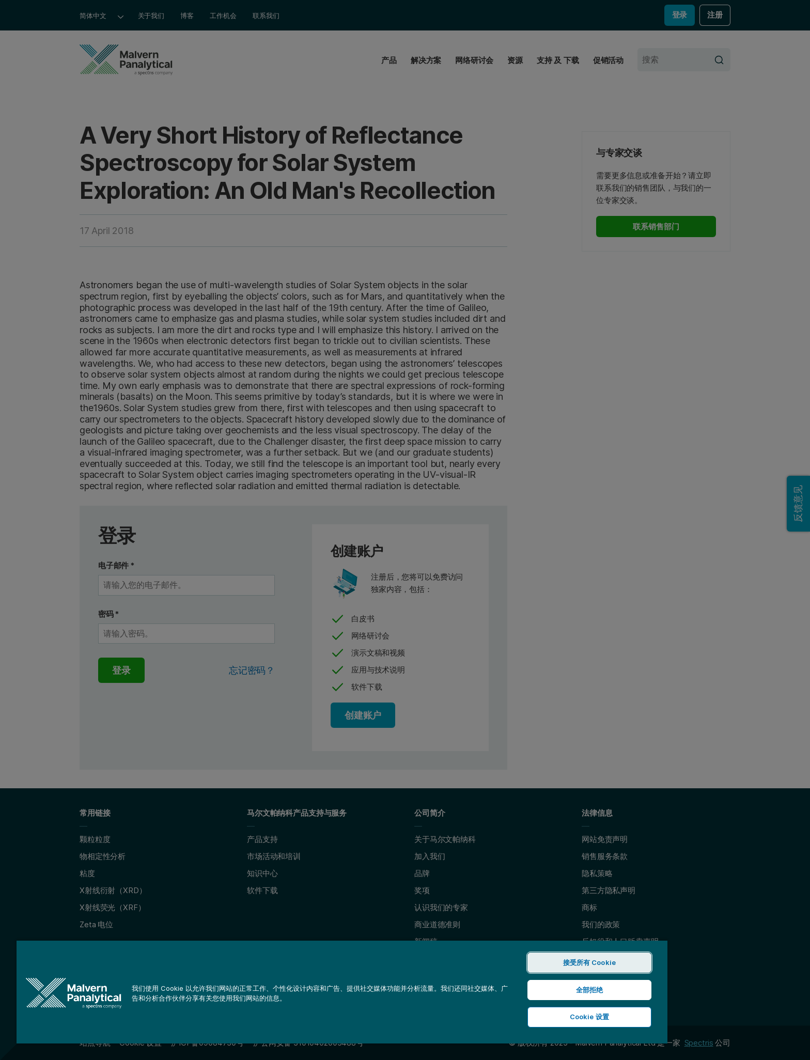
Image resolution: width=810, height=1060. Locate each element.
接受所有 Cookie (589, 962)
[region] (342, 991)
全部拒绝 (589, 990)
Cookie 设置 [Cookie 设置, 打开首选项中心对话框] (589, 1016)
